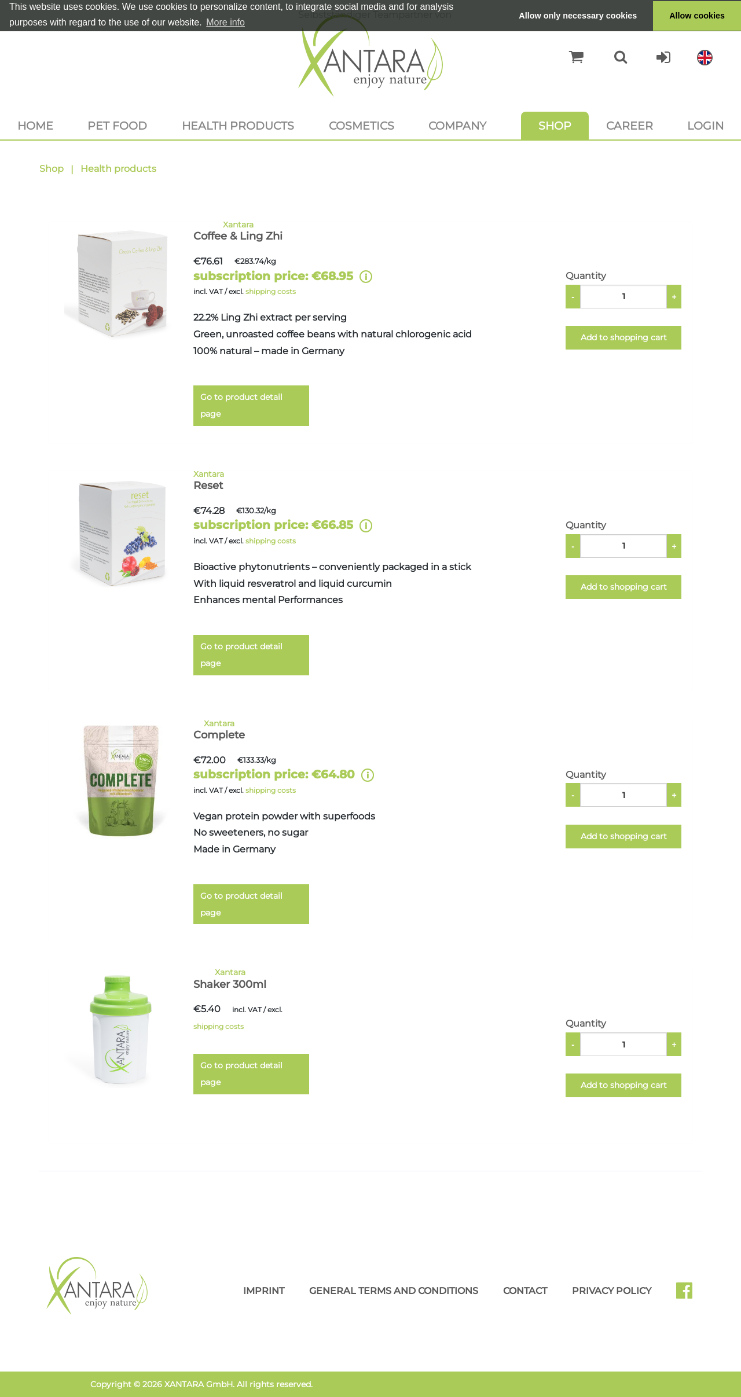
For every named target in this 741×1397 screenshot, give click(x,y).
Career (629, 126)
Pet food (117, 126)
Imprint (263, 1290)
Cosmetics (361, 126)
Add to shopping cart (624, 337)
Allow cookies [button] (697, 15)
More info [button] (225, 22)
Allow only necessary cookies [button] (578, 15)
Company (457, 126)
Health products (238, 126)
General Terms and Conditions (393, 1290)
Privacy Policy (611, 1290)
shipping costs (270, 291)
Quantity (586, 275)
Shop (554, 126)
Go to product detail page (241, 405)
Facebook (689, 1294)
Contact (525, 1290)
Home (35, 126)
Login (705, 126)
